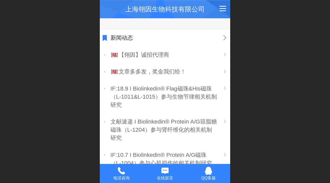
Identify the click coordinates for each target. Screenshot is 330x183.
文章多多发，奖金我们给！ (152, 71)
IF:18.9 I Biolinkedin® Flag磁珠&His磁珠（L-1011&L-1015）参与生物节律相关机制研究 (164, 96)
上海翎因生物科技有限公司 (165, 9)
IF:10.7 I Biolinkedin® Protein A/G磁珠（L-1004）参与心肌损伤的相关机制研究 (161, 159)
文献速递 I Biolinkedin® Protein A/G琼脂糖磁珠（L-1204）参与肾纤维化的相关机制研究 (164, 129)
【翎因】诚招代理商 (144, 55)
